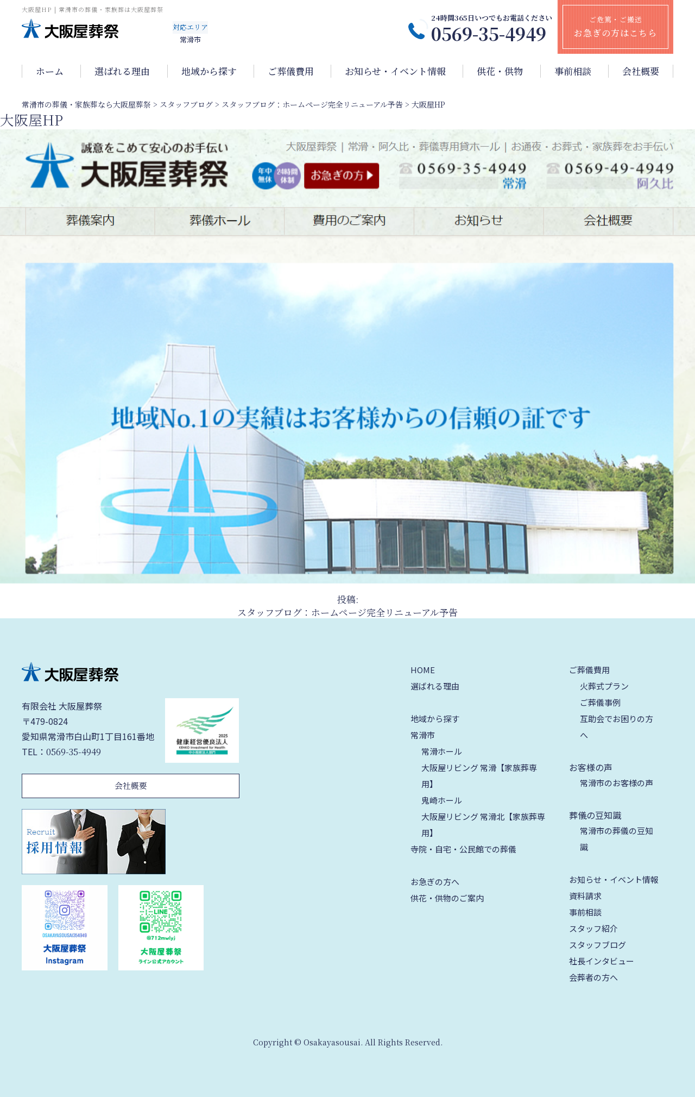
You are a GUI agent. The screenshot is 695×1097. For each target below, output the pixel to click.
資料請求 (585, 895)
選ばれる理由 (122, 71)
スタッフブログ (597, 944)
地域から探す (209, 71)
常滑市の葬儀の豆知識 (616, 838)
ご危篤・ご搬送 (615, 26)
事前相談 (572, 71)
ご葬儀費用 (291, 71)
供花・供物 (500, 71)
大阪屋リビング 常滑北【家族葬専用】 (483, 824)
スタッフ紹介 (593, 928)
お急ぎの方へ (434, 881)
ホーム (50, 71)
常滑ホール (441, 751)
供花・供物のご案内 (447, 898)
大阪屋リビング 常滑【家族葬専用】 (479, 775)
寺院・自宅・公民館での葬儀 (463, 849)
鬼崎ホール (441, 800)
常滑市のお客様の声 (616, 782)
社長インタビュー (601, 961)
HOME (422, 669)
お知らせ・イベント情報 (395, 71)
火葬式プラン (604, 686)
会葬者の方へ (593, 977)
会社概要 (640, 71)
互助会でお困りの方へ (616, 727)
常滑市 (422, 735)
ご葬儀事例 (600, 702)
